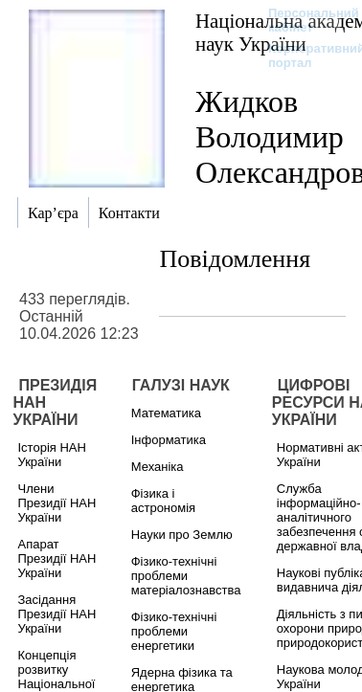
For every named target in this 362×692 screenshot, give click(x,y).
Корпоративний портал (304, 55)
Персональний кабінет (304, 20)
